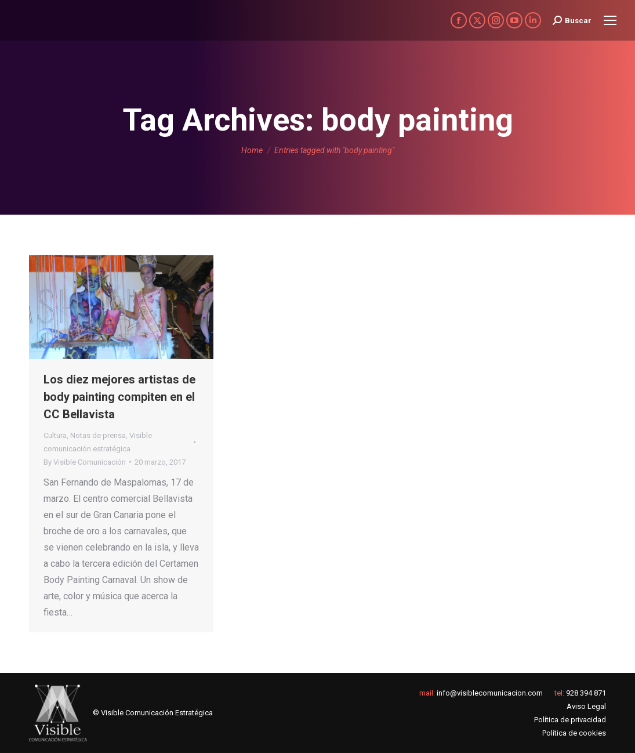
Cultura (55, 435)
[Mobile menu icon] (610, 20)
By (84, 462)
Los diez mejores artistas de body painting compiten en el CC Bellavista (119, 396)
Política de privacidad (570, 719)
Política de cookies (574, 733)
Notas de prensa (98, 435)
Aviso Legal (586, 706)
